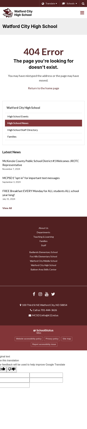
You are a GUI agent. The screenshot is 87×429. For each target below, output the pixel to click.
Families (11, 136)
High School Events (17, 116)
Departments (43, 232)
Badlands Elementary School (43, 252)
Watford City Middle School (43, 261)
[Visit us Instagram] (40, 294)
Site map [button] (67, 339)
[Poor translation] (12, 370)
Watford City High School (23, 107)
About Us (43, 228)
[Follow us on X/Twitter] (53, 294)
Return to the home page (43, 88)
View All (7, 207)
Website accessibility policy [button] (29, 339)
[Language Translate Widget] (49, 3)
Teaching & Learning (43, 236)
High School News (17, 123)
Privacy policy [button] (52, 339)
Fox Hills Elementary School (43, 256)
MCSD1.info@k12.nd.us (45, 315)
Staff (43, 245)
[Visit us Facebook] (34, 294)
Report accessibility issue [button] (44, 344)
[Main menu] (82, 12)
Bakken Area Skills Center (43, 269)
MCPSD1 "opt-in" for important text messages (31, 178)
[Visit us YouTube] (47, 294)
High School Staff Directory (22, 129)
